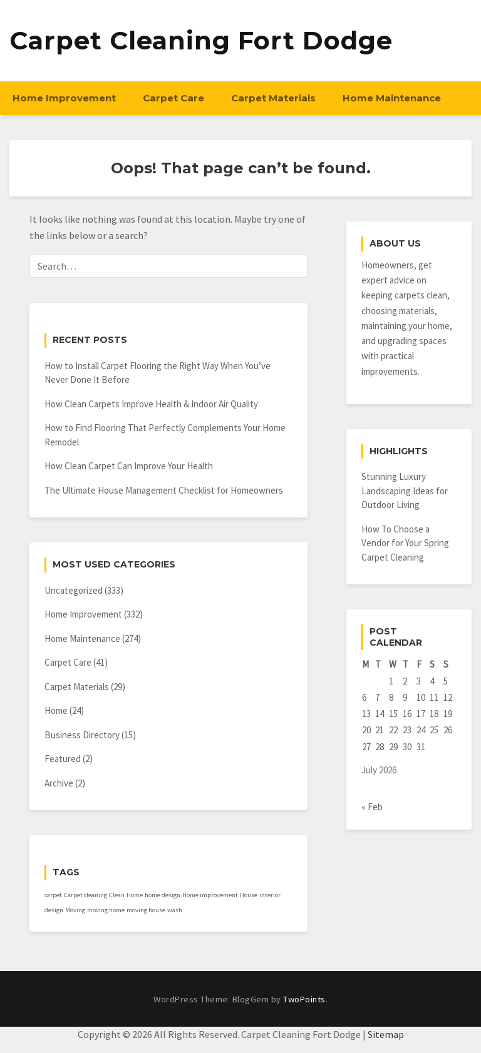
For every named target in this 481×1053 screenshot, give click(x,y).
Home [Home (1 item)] (135, 895)
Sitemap (386, 1034)
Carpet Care (173, 98)
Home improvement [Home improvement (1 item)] (210, 895)
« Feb (372, 807)
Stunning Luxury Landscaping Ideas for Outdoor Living (404, 491)
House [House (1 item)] (248, 895)
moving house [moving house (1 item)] (146, 910)
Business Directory (82, 735)
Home (56, 710)
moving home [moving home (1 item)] (106, 910)
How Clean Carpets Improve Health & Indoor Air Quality (151, 404)
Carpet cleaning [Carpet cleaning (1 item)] (85, 895)
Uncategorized (73, 590)
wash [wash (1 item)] (174, 910)
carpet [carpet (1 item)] (53, 895)
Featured (62, 759)
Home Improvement (64, 98)
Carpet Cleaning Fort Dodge (201, 40)
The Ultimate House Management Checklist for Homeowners (163, 490)
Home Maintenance (392, 98)
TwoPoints (304, 999)
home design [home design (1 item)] (162, 895)
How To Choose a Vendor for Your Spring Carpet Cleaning (405, 543)
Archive (58, 783)
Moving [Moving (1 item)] (75, 910)
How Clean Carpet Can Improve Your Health (128, 466)
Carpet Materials (273, 98)
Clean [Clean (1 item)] (117, 895)
